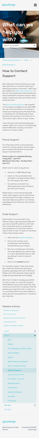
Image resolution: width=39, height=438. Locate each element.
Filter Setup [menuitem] (12, 388)
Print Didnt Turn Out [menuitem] (16, 379)
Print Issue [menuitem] (12, 401)
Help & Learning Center (11, 60)
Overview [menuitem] (11, 396)
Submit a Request (26, 238)
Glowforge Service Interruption (15, 318)
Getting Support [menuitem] (14, 370)
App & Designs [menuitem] (13, 353)
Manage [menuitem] (8, 405)
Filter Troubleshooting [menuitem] (17, 366)
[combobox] (17, 46)
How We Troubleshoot (11, 310)
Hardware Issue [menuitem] (14, 383)
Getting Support (8, 65)
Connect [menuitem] (8, 409)
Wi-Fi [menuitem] (10, 340)
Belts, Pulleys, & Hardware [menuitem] (18, 361)
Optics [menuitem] (10, 357)
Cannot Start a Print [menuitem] (16, 375)
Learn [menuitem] (7, 331)
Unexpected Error (10, 322)
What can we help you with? (17, 32)
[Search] (35, 46)
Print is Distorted (10, 314)
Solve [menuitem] (7, 335)
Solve (26, 60)
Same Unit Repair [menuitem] (14, 392)
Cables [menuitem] (10, 344)
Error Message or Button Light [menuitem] (19, 348)
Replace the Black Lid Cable (13, 325)
